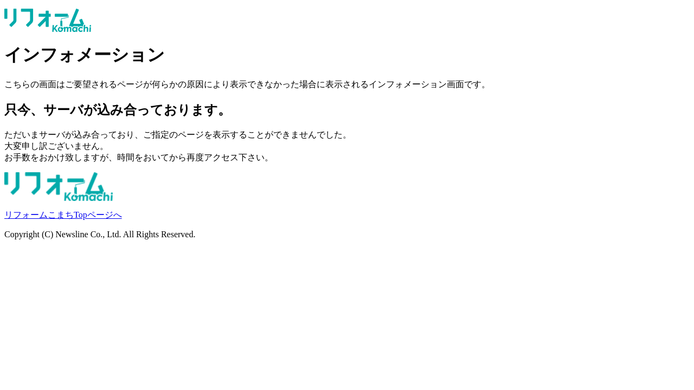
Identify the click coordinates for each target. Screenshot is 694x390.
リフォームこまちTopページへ (63, 214)
